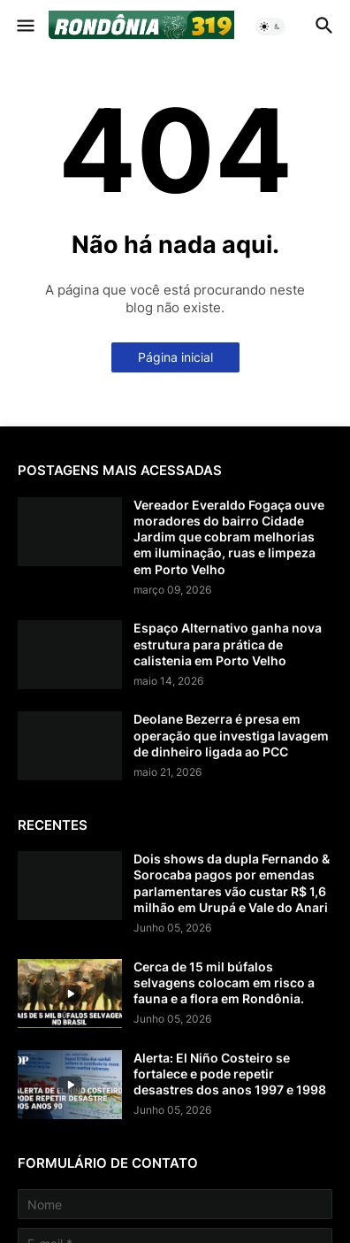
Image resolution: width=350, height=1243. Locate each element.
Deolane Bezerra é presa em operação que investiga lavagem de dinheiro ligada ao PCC (231, 734)
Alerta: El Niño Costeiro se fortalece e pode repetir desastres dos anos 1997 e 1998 (229, 1073)
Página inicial (175, 356)
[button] (24, 27)
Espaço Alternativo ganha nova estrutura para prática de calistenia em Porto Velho (227, 643)
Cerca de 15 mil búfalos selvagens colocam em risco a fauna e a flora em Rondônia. (224, 982)
